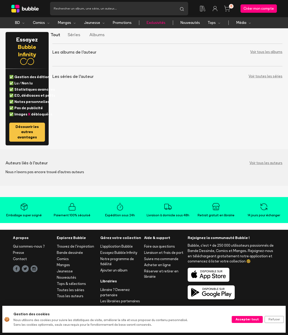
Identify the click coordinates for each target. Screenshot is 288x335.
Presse (18, 252)
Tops (214, 22)
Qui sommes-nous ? (29, 246)
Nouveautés (190, 22)
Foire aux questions (159, 246)
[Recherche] (113, 8)
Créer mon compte (259, 8)
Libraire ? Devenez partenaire (115, 292)
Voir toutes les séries (265, 76)
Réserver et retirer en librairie (161, 274)
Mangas (67, 22)
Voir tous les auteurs (266, 163)
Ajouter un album (113, 270)
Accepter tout (247, 319)
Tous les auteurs (70, 296)
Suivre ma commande (161, 259)
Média (243, 22)
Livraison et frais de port (163, 252)
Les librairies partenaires (120, 301)
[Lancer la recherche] (182, 8)
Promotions (122, 22)
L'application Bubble (116, 246)
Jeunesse (94, 22)
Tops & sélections (71, 283)
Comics (41, 22)
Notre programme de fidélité (117, 261)
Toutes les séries (70, 290)
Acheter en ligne (157, 265)
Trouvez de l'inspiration (75, 246)
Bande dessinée (70, 252)
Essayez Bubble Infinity (118, 252)
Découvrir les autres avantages (27, 132)
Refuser (274, 319)
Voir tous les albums (266, 52)
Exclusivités (156, 22)
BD (20, 22)
